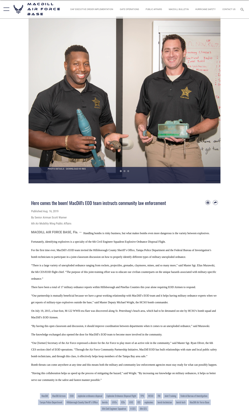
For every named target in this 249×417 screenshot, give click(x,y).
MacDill (45, 396)
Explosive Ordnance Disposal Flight (121, 396)
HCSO (150, 396)
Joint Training (170, 396)
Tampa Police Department (51, 402)
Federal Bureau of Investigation (194, 396)
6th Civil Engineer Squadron (114, 408)
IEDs (123, 402)
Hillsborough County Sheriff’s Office (82, 402)
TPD (142, 396)
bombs (105, 402)
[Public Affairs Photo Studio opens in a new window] (154, 9)
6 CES (133, 408)
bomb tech (180, 402)
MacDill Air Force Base (199, 402)
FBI (159, 396)
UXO (131, 402)
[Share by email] (215, 202)
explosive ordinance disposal (90, 396)
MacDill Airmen (59, 396)
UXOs (114, 402)
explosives (149, 402)
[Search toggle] (243, 9)
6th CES (143, 408)
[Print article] (207, 202)
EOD (71, 396)
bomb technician (165, 402)
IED (138, 402)
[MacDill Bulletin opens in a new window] (178, 9)
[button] (5, 9)
